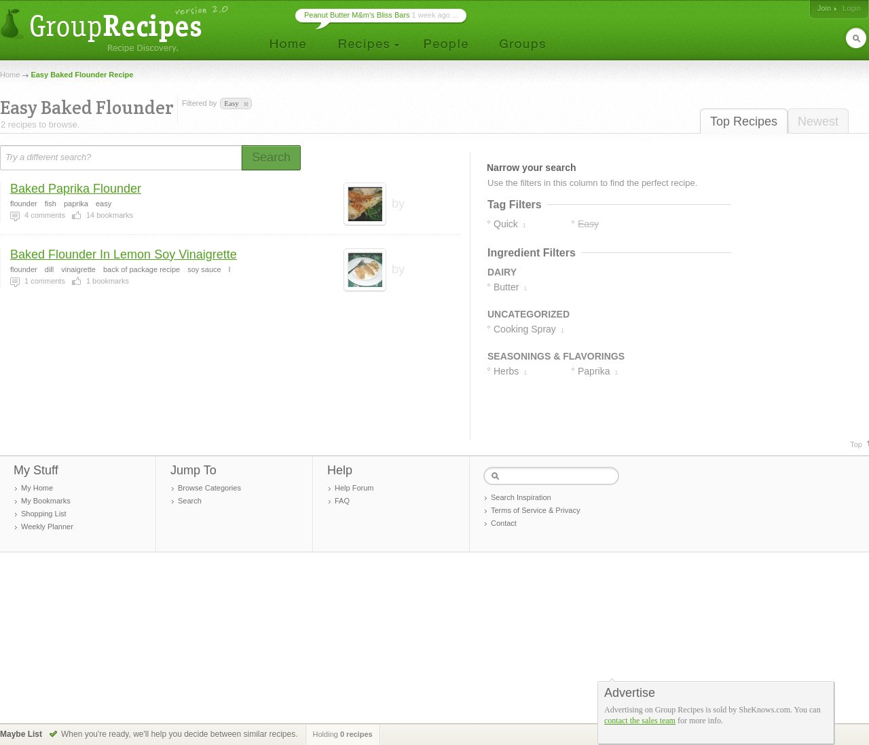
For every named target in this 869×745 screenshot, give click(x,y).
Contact (504, 523)
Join (824, 8)
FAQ (342, 501)
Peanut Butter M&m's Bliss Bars (357, 15)
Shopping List (44, 514)
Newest (818, 121)
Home (10, 75)
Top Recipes (743, 121)
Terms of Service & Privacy (535, 510)
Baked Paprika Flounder (75, 188)
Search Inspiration (521, 497)
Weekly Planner (47, 526)
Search (190, 501)
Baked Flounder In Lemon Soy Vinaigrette (123, 254)
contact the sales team (640, 720)
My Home (37, 488)
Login (852, 8)
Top (856, 444)
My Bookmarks (46, 501)
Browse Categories (209, 488)
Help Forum (354, 488)
